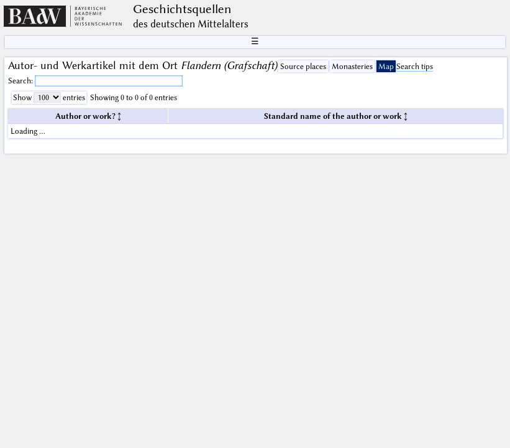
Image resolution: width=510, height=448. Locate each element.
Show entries (49, 97)
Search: (21, 80)
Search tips (414, 66)
